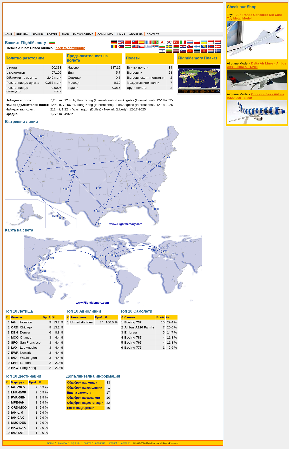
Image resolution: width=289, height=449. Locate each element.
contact (125, 443)
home (50, 443)
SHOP (65, 34)
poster (87, 443)
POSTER (52, 34)
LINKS (121, 34)
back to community (70, 48)
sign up (75, 443)
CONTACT (153, 34)
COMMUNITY (105, 34)
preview (62, 443)
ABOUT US (136, 34)
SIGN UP (37, 34)
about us (100, 443)
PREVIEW (22, 34)
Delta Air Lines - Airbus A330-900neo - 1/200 (256, 65)
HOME (8, 34)
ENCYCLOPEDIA (83, 34)
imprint (113, 443)
